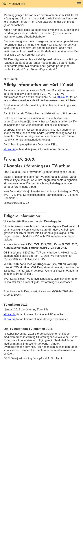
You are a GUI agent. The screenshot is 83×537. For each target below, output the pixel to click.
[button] (79, 3)
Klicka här (63, 97)
